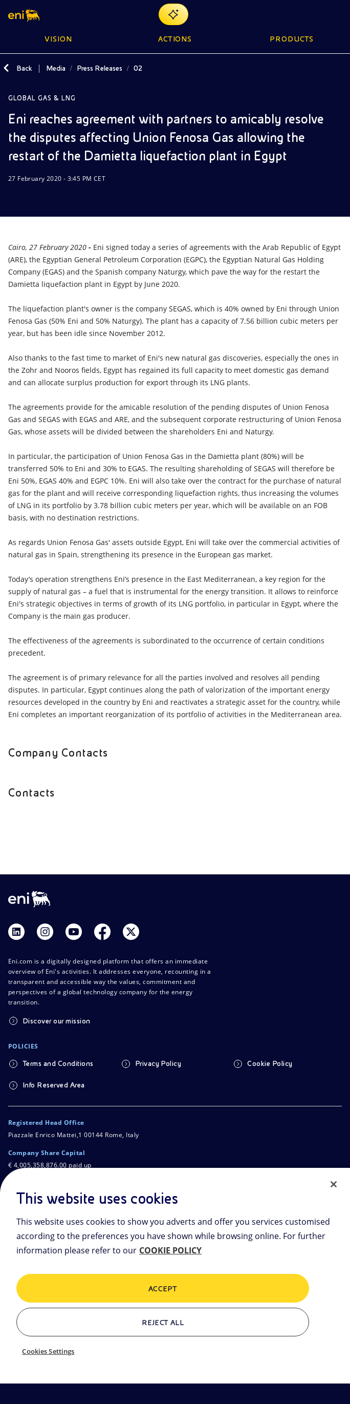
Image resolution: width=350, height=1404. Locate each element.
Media (55, 68)
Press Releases (99, 68)
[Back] (6, 68)
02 (138, 68)
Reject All (163, 1322)
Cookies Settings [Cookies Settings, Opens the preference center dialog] (48, 1351)
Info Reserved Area (54, 1085)
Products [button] (292, 39)
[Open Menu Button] (336, 14)
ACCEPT (163, 1289)
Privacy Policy (158, 1063)
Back (24, 68)
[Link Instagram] (45, 932)
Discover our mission (57, 1021)
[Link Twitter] (131, 932)
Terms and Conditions (58, 1063)
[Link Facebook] (102, 932)
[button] (24, 14)
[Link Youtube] (73, 932)
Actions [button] (175, 39)
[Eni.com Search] (311, 14)
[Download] (14, 198)
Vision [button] (58, 39)
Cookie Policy (269, 1063)
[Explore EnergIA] (173, 14)
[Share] (39, 198)
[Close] (333, 1184)
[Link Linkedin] (16, 932)
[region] (175, 1286)
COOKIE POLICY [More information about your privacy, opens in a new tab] (170, 1250)
